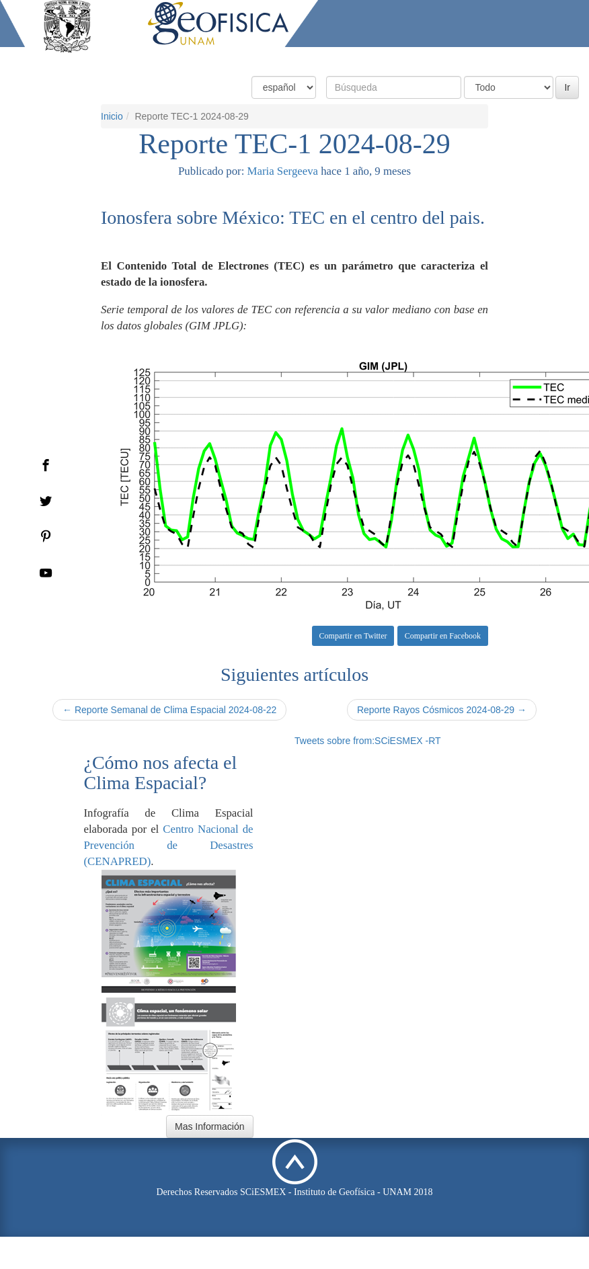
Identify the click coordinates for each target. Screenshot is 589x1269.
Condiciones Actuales (282, 59)
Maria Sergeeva (282, 171)
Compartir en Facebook (443, 636)
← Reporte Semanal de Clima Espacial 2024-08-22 (169, 709)
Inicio (208, 59)
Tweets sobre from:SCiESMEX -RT (367, 740)
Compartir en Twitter (353, 636)
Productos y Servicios (392, 59)
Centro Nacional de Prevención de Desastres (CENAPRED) (168, 845)
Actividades (481, 59)
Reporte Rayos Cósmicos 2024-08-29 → (441, 709)
